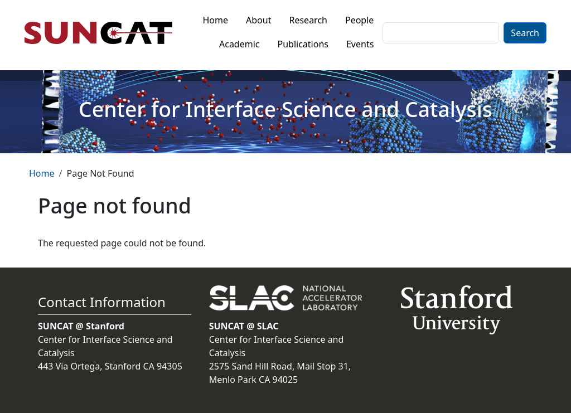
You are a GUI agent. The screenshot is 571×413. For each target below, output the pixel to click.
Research (308, 20)
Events (360, 44)
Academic (239, 44)
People (359, 20)
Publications (303, 44)
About (258, 20)
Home (216, 20)
